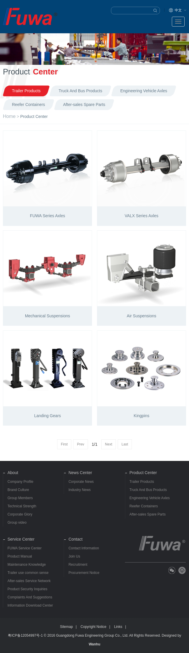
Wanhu (94, 644)
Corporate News (81, 482)
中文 (178, 10)
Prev (80, 444)
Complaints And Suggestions (30, 597)
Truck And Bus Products (148, 490)
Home (9, 116)
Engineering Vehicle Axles (150, 498)
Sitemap (66, 627)
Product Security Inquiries (27, 589)
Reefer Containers (144, 506)
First (64, 444)
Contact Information (83, 548)
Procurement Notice (83, 573)
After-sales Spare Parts (148, 514)
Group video (17, 522)
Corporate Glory (20, 514)
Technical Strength (22, 506)
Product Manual (20, 556)
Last (124, 444)
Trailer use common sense (28, 573)
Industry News (79, 490)
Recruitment (77, 565)
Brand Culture (18, 490)
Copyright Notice (94, 627)
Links (118, 627)
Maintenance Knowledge (27, 565)
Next (108, 444)
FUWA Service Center (25, 548)
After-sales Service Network (29, 581)
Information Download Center (30, 605)
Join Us (74, 556)
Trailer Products (142, 482)
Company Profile (20, 482)
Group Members (20, 498)
